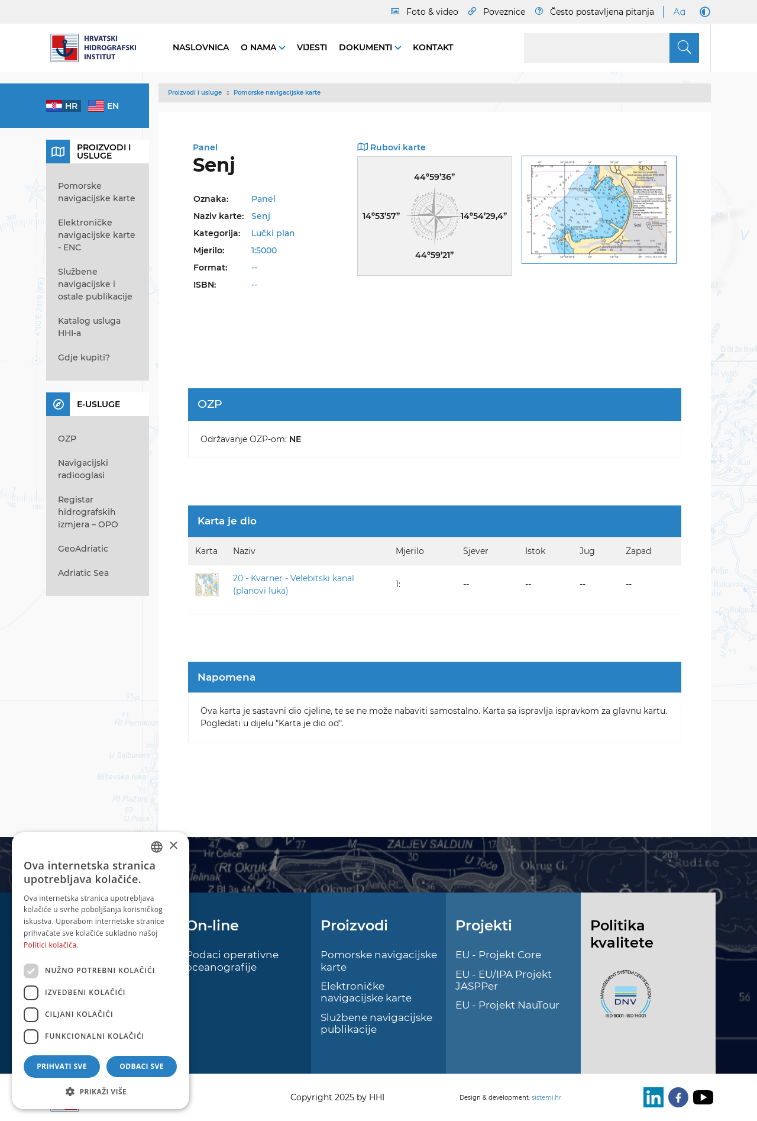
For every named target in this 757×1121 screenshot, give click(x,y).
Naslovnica (201, 47)
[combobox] (157, 847)
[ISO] (622, 1000)
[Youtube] (701, 1097)
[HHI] (97, 48)
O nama (260, 47)
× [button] (173, 846)
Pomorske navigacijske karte (277, 92)
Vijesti (312, 47)
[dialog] (100, 970)
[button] (100, 1091)
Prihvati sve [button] (62, 1066)
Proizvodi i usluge (195, 92)
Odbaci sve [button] (141, 1066)
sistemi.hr (546, 1097)
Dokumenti (366, 47)
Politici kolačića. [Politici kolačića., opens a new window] (51, 945)
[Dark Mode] (702, 12)
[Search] (611, 48)
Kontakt (433, 47)
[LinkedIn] (651, 1097)
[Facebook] (676, 1097)
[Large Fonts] (679, 12)
